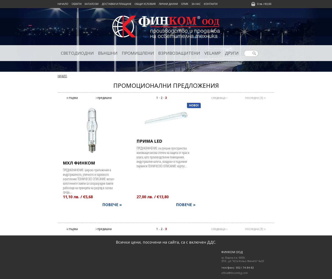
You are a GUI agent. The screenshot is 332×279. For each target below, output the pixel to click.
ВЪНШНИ (108, 53)
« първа (72, 98)
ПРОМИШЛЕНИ (138, 53)
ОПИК (184, 4)
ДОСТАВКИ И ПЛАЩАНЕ (116, 4)
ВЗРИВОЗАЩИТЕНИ (179, 53)
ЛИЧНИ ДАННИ (168, 4)
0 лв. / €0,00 (264, 4)
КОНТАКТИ (210, 4)
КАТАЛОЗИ (91, 4)
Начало (63, 4)
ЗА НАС (196, 4)
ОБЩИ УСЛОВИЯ (145, 4)
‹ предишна (104, 98)
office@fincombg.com (234, 273)
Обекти (77, 4)
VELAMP (212, 53)
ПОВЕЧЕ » (112, 204)
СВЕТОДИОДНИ (77, 53)
